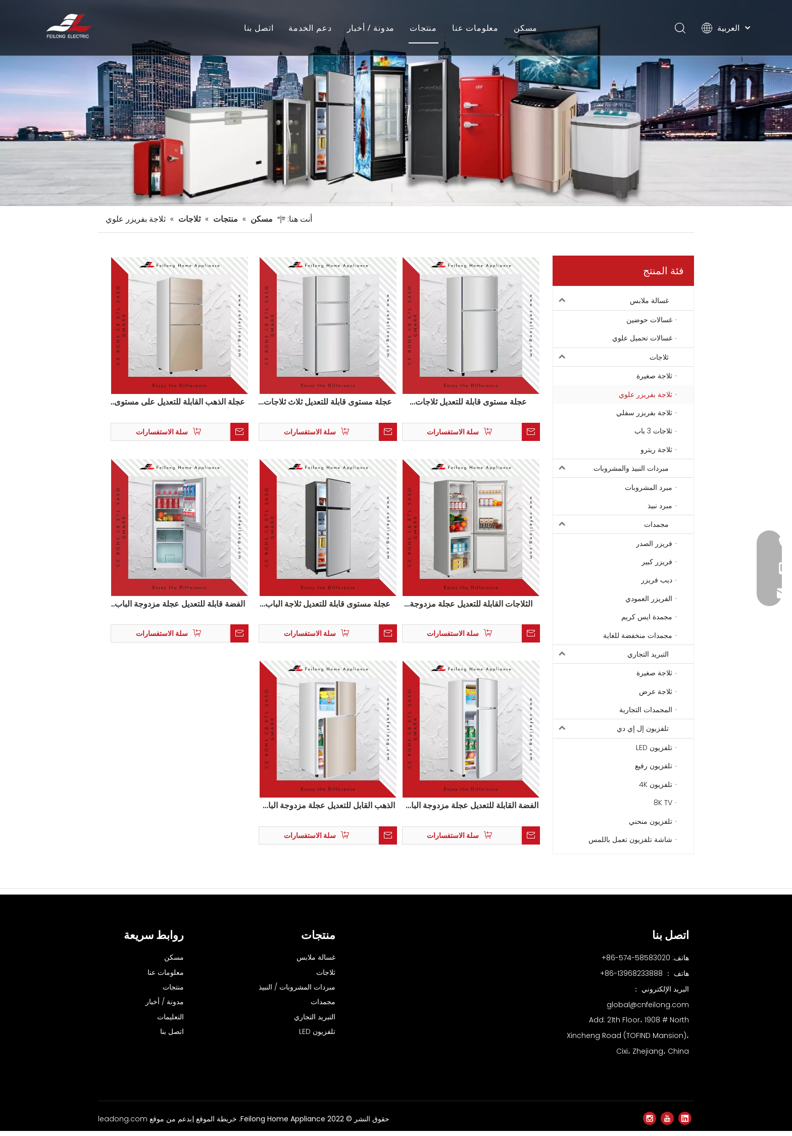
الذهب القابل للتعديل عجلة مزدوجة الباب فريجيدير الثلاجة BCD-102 (328, 810)
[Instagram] (649, 1123)
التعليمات (170, 1022)
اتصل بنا (259, 27)
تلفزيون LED (317, 1036)
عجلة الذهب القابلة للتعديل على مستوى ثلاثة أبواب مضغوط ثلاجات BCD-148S (179, 407)
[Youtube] (667, 1123)
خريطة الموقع (215, 1124)
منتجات (423, 27)
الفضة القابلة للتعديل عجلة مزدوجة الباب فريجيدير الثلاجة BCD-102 (471, 810)
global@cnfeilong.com (648, 1009)
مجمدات (611, 529)
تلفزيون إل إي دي (611, 733)
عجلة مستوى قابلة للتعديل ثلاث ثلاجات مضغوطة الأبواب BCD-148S (328, 407)
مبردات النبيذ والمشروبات (611, 473)
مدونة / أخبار (371, 27)
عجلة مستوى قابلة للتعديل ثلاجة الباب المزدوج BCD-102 (327, 608)
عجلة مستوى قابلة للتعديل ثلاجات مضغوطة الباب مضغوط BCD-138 (471, 407)
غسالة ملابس (611, 306)
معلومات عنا (475, 27)
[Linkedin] (684, 1123)
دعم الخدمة (309, 27)
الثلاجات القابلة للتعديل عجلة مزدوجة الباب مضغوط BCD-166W (471, 608)
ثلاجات (611, 362)
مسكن (525, 27)
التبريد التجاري (611, 659)
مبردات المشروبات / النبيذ (297, 992)
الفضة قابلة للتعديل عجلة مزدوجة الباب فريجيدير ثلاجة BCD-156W (180, 608)
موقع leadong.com (131, 1124)
